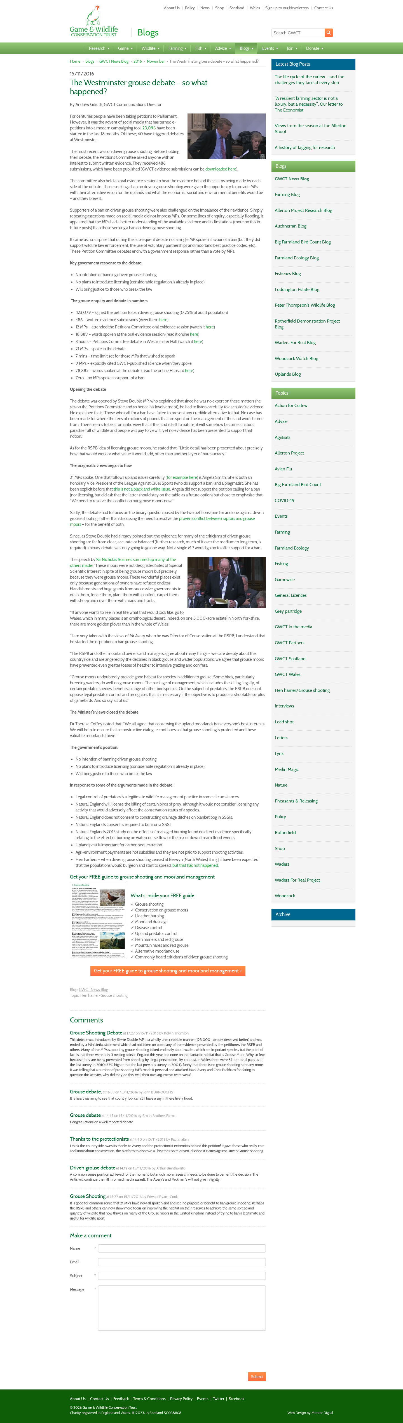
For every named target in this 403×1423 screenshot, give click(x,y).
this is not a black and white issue (142, 489)
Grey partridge (288, 611)
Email (74, 1262)
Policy (190, 7)
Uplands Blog (288, 374)
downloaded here (220, 169)
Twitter (218, 1398)
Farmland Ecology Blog (297, 258)
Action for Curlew (291, 405)
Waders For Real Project (297, 880)
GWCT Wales (288, 674)
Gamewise (285, 579)
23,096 (149, 128)
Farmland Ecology (292, 548)
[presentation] (112, 1347)
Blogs (89, 61)
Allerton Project (289, 453)
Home (75, 61)
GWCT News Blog (113, 61)
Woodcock (285, 895)
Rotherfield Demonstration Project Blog (307, 324)
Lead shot (284, 721)
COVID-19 (284, 500)
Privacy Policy (181, 1398)
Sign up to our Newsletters (287, 7)
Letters (281, 737)
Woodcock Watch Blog (296, 358)
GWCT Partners (289, 642)
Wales (255, 7)
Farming (282, 532)
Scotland (236, 7)
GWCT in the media (293, 626)
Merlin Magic (287, 769)
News (205, 7)
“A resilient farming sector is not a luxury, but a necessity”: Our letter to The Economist (309, 104)
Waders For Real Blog (295, 342)
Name (75, 1248)
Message (77, 1289)
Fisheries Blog (288, 273)
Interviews (284, 706)
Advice (281, 421)
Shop (219, 7)
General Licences (291, 595)
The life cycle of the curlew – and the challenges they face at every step (309, 79)
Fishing (281, 563)
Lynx (279, 753)
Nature (281, 785)
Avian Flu (283, 469)
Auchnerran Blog (290, 226)
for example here (182, 477)
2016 (137, 61)
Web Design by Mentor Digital (310, 1413)
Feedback (121, 1398)
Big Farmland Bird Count (298, 484)
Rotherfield (285, 832)
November (156, 61)
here (163, 319)
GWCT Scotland (290, 658)
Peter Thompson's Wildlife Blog (305, 305)
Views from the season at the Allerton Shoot (310, 128)
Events (281, 516)
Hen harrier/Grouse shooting (104, 995)
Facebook (236, 1398)
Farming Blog (287, 194)
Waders (282, 864)
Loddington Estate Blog (297, 289)
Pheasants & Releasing (296, 801)
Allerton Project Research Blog (303, 210)
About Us (172, 7)
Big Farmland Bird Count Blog (303, 242)
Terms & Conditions (149, 1398)
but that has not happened (195, 865)
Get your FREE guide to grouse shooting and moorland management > (168, 971)
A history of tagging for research (305, 147)
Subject (76, 1275)
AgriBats (282, 437)
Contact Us (323, 7)
